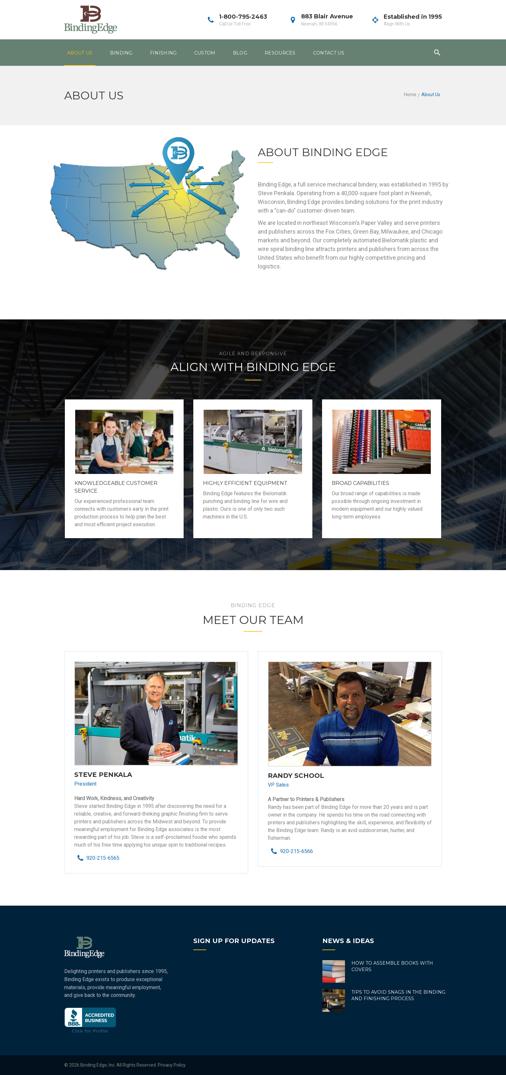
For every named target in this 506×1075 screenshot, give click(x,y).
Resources (280, 53)
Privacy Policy (171, 1065)
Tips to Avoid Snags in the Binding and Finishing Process (398, 995)
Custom (205, 53)
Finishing (163, 53)
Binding (121, 53)
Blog (240, 53)
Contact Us (328, 53)
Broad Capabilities (360, 483)
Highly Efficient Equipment (245, 483)
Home (410, 94)
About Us (80, 53)
